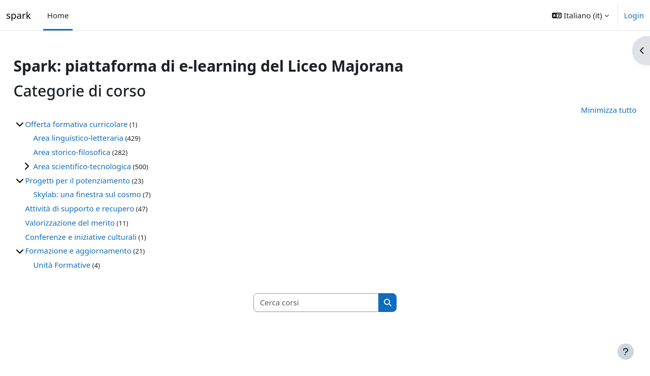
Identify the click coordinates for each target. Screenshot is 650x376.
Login (634, 15)
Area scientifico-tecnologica (105, 166)
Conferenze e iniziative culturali (103, 237)
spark (18, 15)
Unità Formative (84, 265)
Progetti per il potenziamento (100, 180)
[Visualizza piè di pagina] (626, 351)
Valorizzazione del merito (93, 222)
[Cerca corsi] (316, 302)
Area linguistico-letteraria (101, 138)
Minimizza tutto (586, 110)
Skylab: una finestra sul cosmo (110, 194)
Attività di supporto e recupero (102, 208)
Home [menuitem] (58, 15)
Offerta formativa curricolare (99, 124)
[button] (580, 15)
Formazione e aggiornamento (101, 250)
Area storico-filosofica (94, 152)
